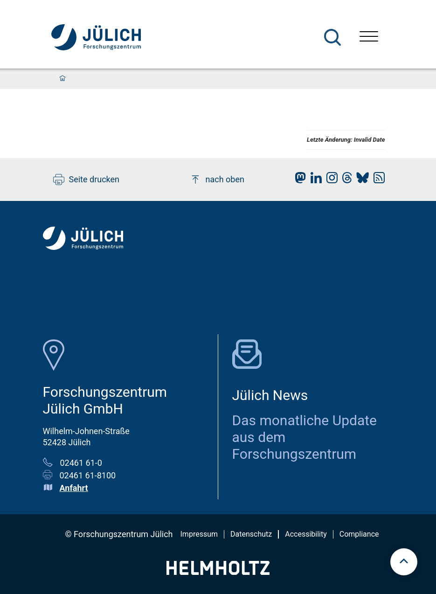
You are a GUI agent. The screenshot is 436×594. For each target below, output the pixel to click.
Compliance (359, 534)
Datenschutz (251, 534)
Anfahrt (74, 488)
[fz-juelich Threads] (345, 180)
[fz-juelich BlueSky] (360, 180)
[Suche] (332, 37)
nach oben (217, 179)
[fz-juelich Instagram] (330, 180)
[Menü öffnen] (369, 37)
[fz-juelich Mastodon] (298, 180)
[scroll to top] (403, 561)
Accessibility (306, 534)
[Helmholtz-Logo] (218, 572)
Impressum (199, 534)
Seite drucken (86, 179)
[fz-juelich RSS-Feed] (377, 180)
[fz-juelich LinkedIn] (314, 180)
